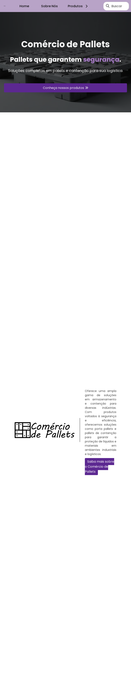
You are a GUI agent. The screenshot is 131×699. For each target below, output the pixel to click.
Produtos (78, 6)
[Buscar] (107, 6)
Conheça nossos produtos (63, 88)
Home (24, 6)
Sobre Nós (49, 6)
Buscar (116, 6)
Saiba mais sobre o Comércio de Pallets (99, 466)
